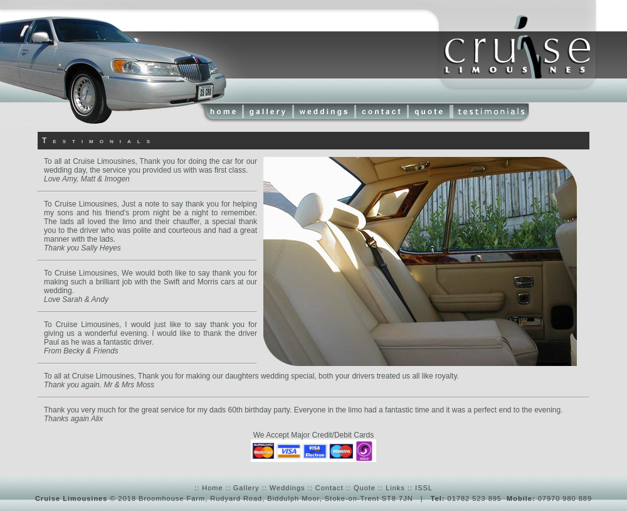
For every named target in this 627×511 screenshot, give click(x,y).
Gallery (246, 488)
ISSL (424, 488)
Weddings (287, 488)
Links (395, 488)
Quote (365, 488)
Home (212, 488)
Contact (329, 488)
